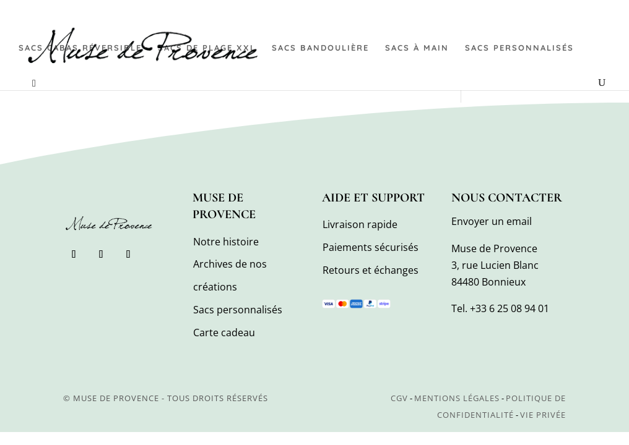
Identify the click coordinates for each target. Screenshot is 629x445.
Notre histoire (226, 241)
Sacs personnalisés (519, 48)
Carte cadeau (224, 332)
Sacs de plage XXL (207, 48)
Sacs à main (417, 48)
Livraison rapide (360, 224)
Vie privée (543, 414)
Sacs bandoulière (320, 48)
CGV (399, 398)
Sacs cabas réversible (80, 48)
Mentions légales (457, 398)
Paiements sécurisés (371, 247)
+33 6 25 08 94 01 (509, 308)
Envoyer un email (491, 221)
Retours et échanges (371, 270)
